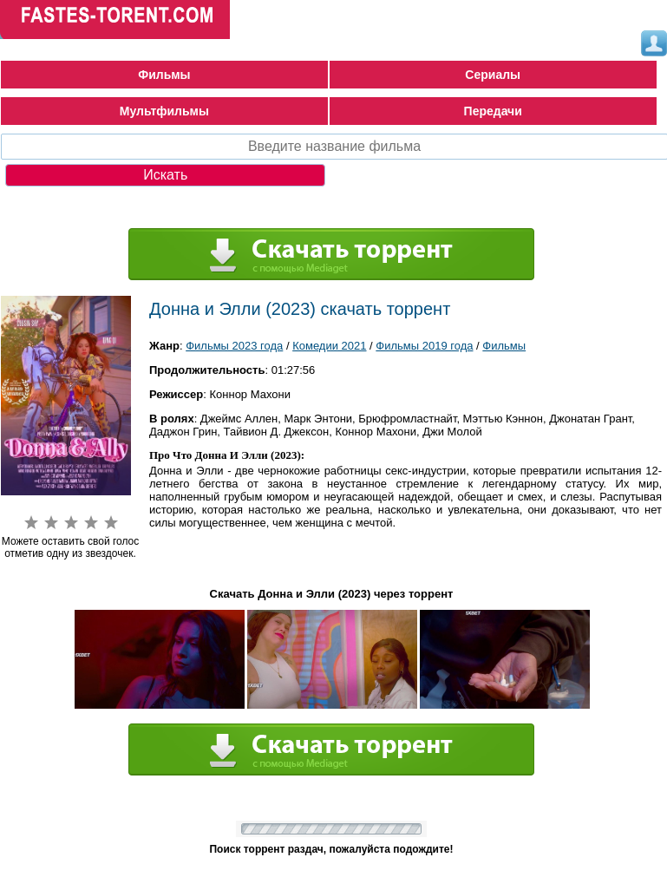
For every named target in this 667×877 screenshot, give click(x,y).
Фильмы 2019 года (424, 345)
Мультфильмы (164, 111)
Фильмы (164, 75)
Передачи (493, 111)
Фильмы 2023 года (234, 345)
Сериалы (492, 75)
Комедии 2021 (329, 345)
